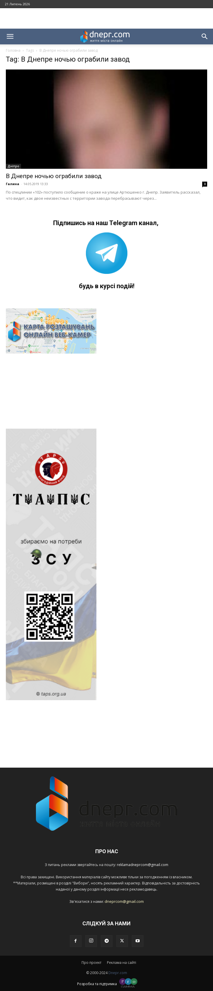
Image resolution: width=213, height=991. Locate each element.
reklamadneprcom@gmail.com (142, 864)
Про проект (91, 962)
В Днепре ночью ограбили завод (54, 176)
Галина (12, 184)
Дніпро (13, 166)
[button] (10, 36)
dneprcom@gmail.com (124, 901)
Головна (13, 50)
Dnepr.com (117, 972)
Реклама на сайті (121, 962)
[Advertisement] (106, 18)
